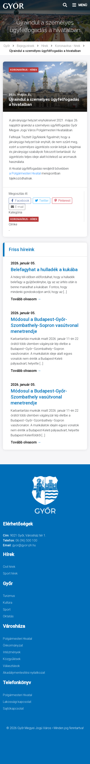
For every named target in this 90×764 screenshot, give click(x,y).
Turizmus (9, 596)
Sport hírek (10, 573)
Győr (6, 46)
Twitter (41, 200)
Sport (6, 609)
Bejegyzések (25, 46)
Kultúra (7, 602)
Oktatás (8, 616)
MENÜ (79, 5)
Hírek (44, 46)
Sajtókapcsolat (13, 708)
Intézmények (12, 652)
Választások (11, 666)
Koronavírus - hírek (67, 46)
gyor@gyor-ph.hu (24, 545)
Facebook (19, 200)
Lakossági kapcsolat (17, 702)
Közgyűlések (12, 659)
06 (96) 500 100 (26, 540)
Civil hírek (9, 567)
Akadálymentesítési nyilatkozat (24, 672)
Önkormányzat (13, 645)
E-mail (16, 207)
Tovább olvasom (26, 299)
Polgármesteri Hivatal (17, 638)
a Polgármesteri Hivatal (25, 173)
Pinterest (62, 200)
